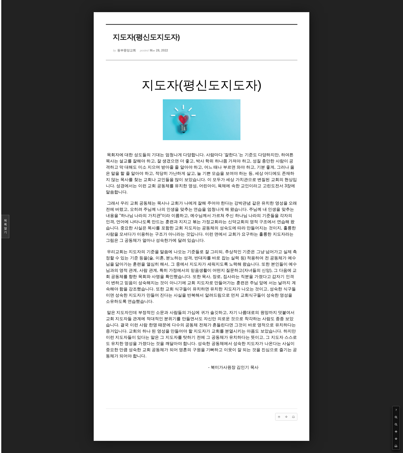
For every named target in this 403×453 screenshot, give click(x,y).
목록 (5, 226)
